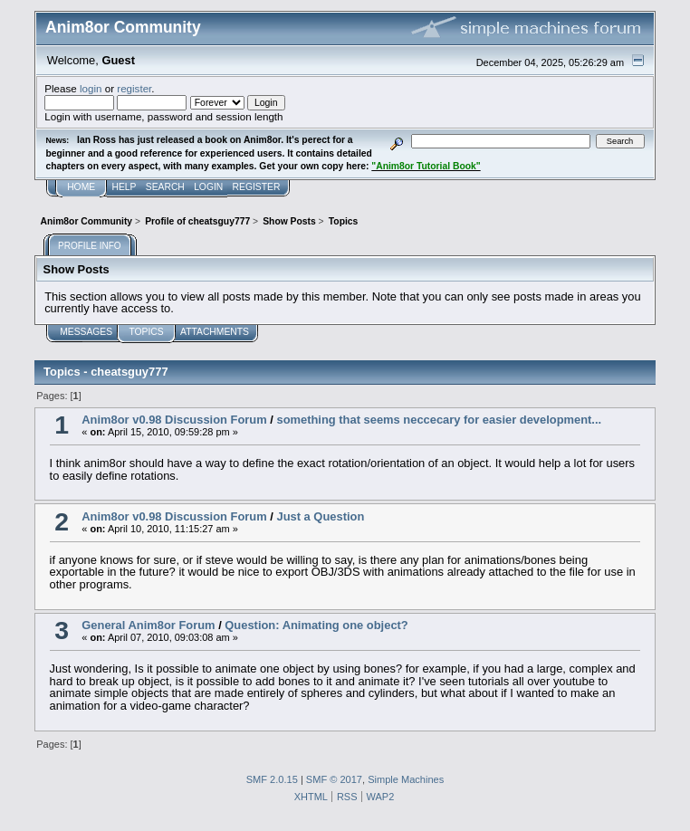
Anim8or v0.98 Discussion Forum (173, 419)
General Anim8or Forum (148, 625)
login (91, 88)
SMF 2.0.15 (272, 779)
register (134, 88)
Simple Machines (406, 779)
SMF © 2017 (334, 779)
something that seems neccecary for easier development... (438, 419)
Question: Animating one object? (316, 625)
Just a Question (320, 516)
